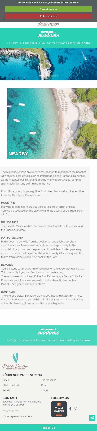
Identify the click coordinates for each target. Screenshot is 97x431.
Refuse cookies (48, 16)
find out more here (67, 2)
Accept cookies (48, 9)
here (87, 42)
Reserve (48, 427)
